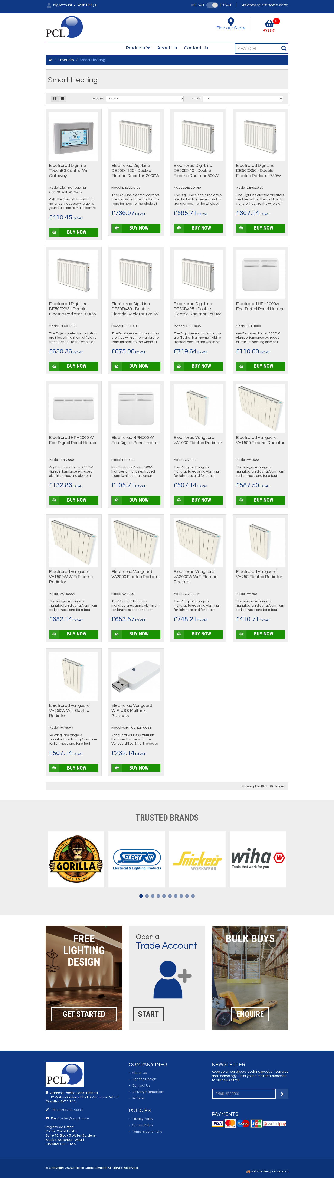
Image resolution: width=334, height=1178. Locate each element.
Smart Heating (92, 60)
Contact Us (196, 48)
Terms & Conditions (147, 1131)
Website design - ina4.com (267, 1171)
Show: (196, 98)
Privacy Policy (142, 1119)
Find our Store (231, 23)
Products (138, 47)
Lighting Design (144, 1079)
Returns (138, 1098)
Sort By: (98, 98)
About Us (167, 48)
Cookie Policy (142, 1125)
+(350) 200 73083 (70, 1110)
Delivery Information (147, 1092)
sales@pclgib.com (74, 1118)
